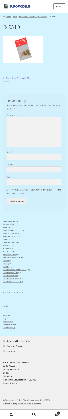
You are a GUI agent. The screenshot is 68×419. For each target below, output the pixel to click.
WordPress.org (9, 327)
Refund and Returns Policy (18, 341)
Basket (52, 412)
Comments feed (9, 324)
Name (10, 152)
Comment (12, 115)
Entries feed (8, 321)
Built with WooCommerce (29, 403)
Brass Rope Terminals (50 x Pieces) (33, 16)
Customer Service (14, 346)
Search (34, 414)
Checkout (11, 351)
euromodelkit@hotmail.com (16, 362)
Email (10, 164)
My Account (11, 414)
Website (10, 177)
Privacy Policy (9, 403)
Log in (5, 318)
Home (8, 16)
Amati (15, 16)
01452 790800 (9, 365)
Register (6, 315)
